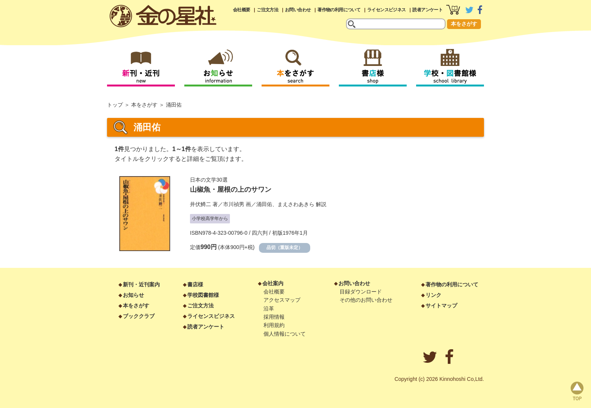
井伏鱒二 (200, 204)
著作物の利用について (338, 9)
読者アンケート (427, 9)
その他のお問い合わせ (366, 300)
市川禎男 (233, 204)
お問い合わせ (298, 9)
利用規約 (274, 325)
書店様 (195, 284)
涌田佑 (264, 204)
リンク (433, 295)
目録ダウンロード (361, 292)
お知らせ (133, 295)
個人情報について (284, 334)
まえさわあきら (295, 204)
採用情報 (274, 317)
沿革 (268, 309)
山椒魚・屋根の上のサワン (230, 189)
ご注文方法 (267, 9)
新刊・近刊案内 (141, 284)
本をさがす (464, 24)
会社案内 (272, 283)
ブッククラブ (139, 316)
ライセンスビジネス (386, 9)
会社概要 (241, 9)
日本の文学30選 (209, 180)
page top (577, 391)
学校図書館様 (203, 295)
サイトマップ (441, 306)
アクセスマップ (281, 300)
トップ (115, 105)
